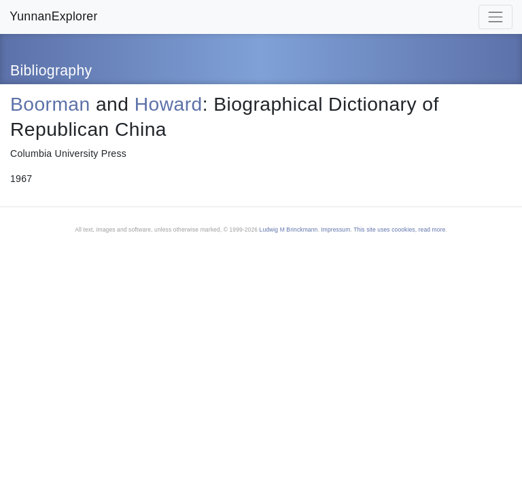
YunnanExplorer (53, 16)
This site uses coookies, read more (399, 229)
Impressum (335, 229)
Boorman (50, 104)
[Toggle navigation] (495, 17)
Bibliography (51, 70)
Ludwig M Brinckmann (289, 229)
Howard (169, 104)
